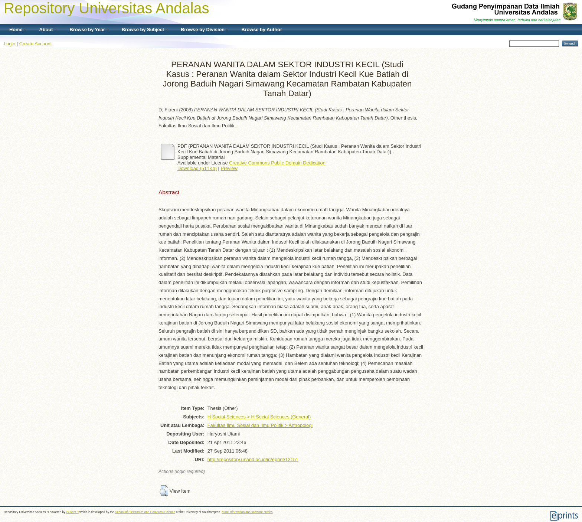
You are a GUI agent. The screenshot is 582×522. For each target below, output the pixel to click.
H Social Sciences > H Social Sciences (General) (259, 417)
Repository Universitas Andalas (106, 8)
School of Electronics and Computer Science (145, 512)
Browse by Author (261, 29)
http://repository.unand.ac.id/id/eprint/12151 (252, 459)
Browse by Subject (143, 29)
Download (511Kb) (197, 168)
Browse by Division (203, 29)
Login (9, 43)
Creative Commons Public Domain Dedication (277, 163)
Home (16, 29)
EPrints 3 (72, 512)
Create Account (35, 43)
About (46, 29)
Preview (229, 168)
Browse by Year (87, 29)
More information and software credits (247, 512)
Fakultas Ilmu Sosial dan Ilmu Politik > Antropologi (260, 425)
